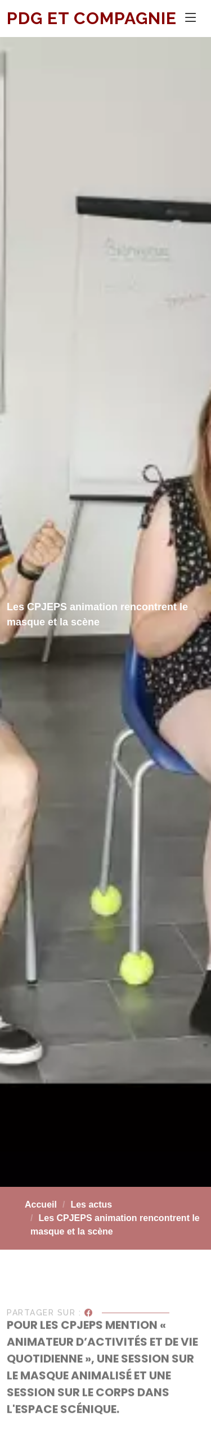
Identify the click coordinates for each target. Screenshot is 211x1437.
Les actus (91, 1204)
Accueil (41, 1204)
